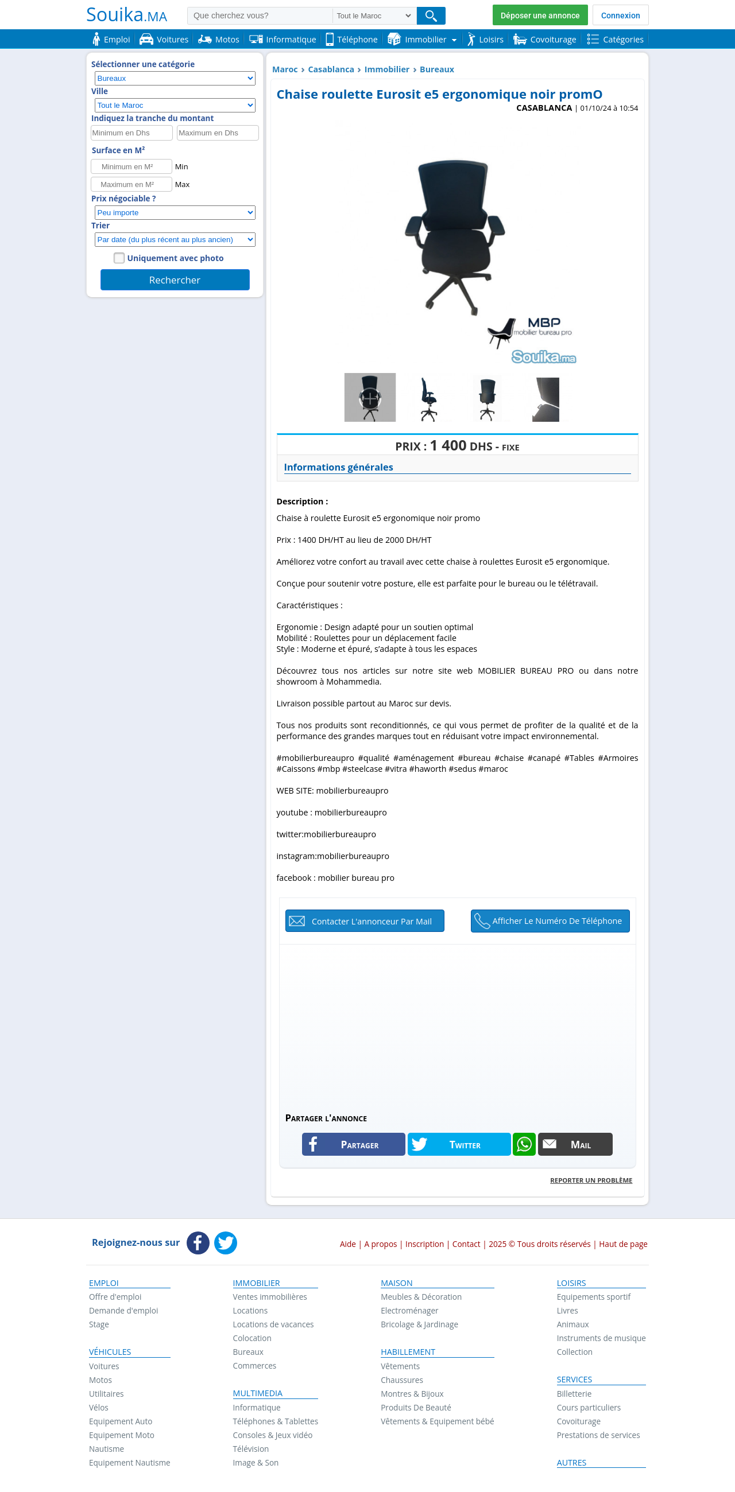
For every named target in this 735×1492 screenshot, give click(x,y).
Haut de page (623, 1243)
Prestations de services (598, 1434)
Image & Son (256, 1462)
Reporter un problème (591, 1180)
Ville (99, 91)
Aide (348, 1243)
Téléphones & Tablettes (276, 1421)
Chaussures (402, 1379)
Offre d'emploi (115, 1296)
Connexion (620, 15)
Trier (100, 225)
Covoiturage (579, 1421)
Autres (572, 1463)
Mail (581, 1144)
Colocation (252, 1337)
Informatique (257, 1407)
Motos (100, 1379)
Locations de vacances (273, 1324)
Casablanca (331, 69)
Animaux (573, 1324)
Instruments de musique (601, 1337)
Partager (360, 1144)
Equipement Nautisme (130, 1462)
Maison (396, 1283)
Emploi (104, 1283)
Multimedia (258, 1393)
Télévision (251, 1448)
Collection (575, 1351)
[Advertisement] (458, 1025)
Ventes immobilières (270, 1296)
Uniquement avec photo (175, 257)
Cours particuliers (589, 1407)
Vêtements (400, 1366)
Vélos (99, 1407)
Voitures (104, 1366)
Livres (567, 1310)
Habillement (408, 1352)
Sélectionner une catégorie (143, 64)
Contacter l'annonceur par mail (372, 921)
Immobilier (387, 69)
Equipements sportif (593, 1296)
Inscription (424, 1243)
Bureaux (437, 69)
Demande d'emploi (123, 1310)
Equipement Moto (121, 1434)
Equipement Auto (120, 1421)
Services (575, 1379)
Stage (99, 1324)
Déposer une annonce (540, 15)
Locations (250, 1310)
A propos (380, 1243)
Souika (126, 13)
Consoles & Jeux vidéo (273, 1434)
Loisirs (571, 1283)
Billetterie (574, 1393)
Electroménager (409, 1310)
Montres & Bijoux (412, 1393)
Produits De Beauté (416, 1407)
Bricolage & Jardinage (419, 1324)
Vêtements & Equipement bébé (437, 1421)
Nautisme (106, 1448)
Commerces (255, 1365)
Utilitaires (106, 1393)
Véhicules (110, 1352)
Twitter (465, 1144)
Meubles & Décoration (421, 1296)
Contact (466, 1243)
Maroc (285, 69)
